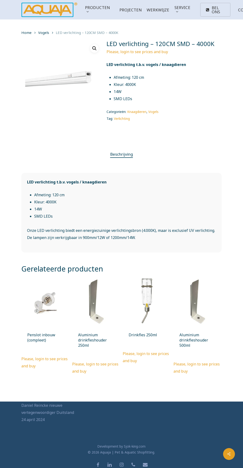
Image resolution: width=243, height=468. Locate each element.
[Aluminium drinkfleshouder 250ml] (96, 302)
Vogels (43, 32)
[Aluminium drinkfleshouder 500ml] (197, 302)
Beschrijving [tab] (121, 154)
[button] (94, 48)
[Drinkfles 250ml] (147, 302)
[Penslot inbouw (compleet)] (45, 302)
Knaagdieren (136, 111)
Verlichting (122, 118)
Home (26, 32)
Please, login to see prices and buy (137, 51)
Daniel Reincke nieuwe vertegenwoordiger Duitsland (47, 409)
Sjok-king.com (134, 446)
